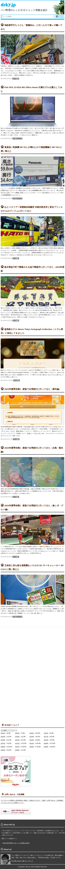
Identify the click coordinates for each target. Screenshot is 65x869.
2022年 (31, 733)
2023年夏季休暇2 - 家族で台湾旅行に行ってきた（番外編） (32, 389)
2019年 (17, 736)
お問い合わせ (17, 861)
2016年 (3, 740)
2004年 (3, 750)
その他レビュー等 (17, 138)
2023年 (17, 733)
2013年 (46, 740)
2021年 (46, 733)
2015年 (17, 740)
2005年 (46, 746)
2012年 (3, 743)
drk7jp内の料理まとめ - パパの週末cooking (16, 843)
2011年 (17, 743)
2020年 (3, 736)
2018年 (31, 736)
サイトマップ (29, 861)
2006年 (31, 746)
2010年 (31, 743)
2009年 (46, 743)
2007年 (17, 746)
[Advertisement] (16, 661)
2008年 (3, 746)
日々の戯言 (16, 78)
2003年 (17, 750)
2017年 (46, 736)
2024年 (3, 733)
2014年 (31, 740)
